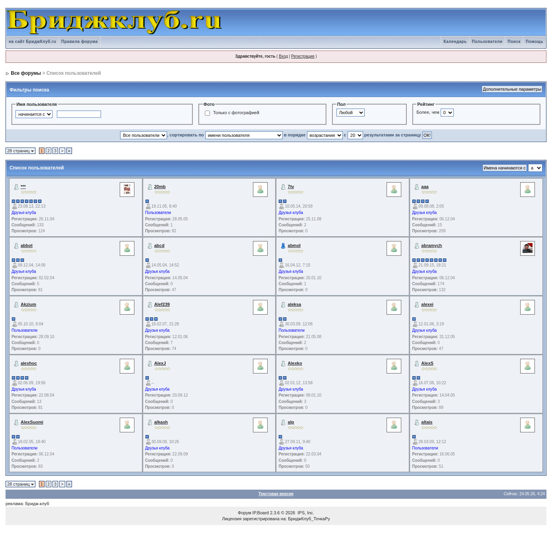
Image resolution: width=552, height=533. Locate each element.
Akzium (28, 304)
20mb (160, 186)
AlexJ (160, 363)
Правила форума (79, 41)
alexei (427, 304)
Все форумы (26, 73)
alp (291, 422)
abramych (431, 245)
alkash (161, 422)
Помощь (534, 41)
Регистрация (302, 56)
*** (23, 186)
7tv (291, 186)
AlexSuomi (32, 422)
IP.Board (261, 512)
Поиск (514, 41)
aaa (424, 186)
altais (426, 422)
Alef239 (162, 304)
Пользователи (487, 41)
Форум (244, 512)
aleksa (294, 304)
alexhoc (29, 363)
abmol (294, 245)
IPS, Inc (305, 512)
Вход (283, 56)
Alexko (295, 363)
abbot (27, 245)
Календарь (454, 41)
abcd (159, 245)
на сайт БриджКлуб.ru (32, 41)
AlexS (427, 363)
